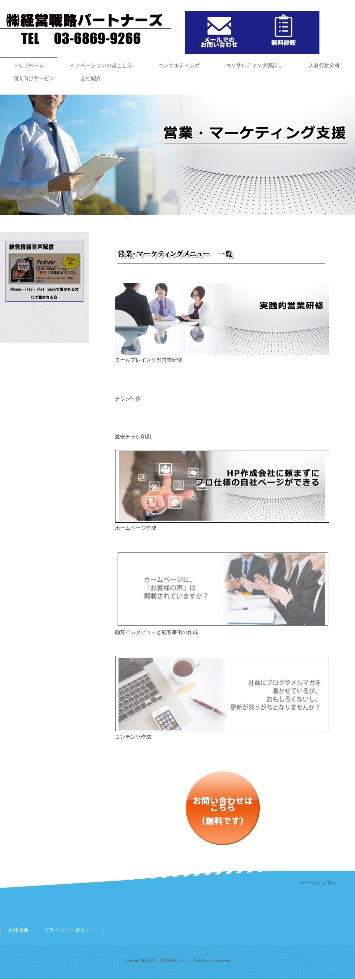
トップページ (28, 65)
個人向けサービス (33, 78)
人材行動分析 (324, 65)
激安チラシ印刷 (133, 436)
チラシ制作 (128, 398)
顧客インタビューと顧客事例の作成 (156, 632)
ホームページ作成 (135, 528)
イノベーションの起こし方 (101, 65)
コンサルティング (179, 65)
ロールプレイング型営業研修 (148, 360)
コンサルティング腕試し (254, 65)
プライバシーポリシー (70, 930)
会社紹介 (90, 78)
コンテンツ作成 (133, 736)
